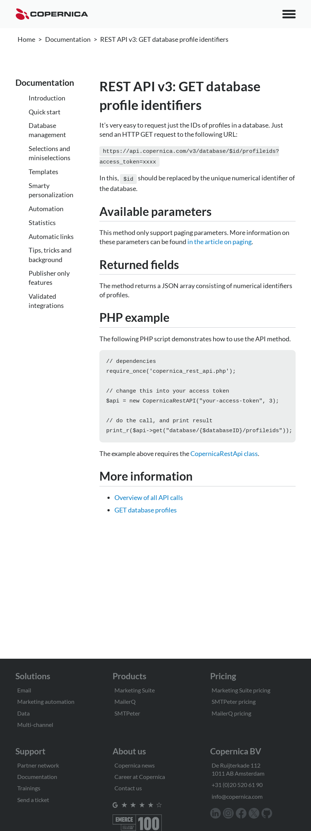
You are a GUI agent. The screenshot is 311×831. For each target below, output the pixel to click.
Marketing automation (45, 701)
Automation (46, 209)
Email (24, 690)
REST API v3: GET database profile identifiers (164, 39)
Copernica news (134, 765)
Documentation (68, 39)
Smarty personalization (51, 190)
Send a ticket (33, 799)
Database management (47, 130)
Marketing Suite (134, 690)
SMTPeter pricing (234, 701)
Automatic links (51, 236)
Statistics (42, 222)
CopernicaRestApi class (224, 457)
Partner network (38, 765)
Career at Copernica (139, 776)
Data (23, 713)
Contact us (128, 787)
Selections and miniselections (49, 153)
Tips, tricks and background (50, 254)
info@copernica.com (237, 796)
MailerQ (125, 701)
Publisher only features (49, 277)
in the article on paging (219, 239)
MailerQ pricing (231, 713)
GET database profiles (145, 514)
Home (26, 39)
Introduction (47, 98)
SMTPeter (127, 713)
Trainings (28, 787)
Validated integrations (46, 300)
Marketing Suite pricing (241, 690)
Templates (43, 172)
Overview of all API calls (148, 501)
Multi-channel (35, 724)
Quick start (45, 112)
